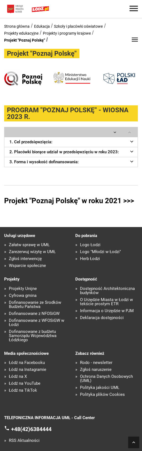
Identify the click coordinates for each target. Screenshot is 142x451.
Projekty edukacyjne (21, 33)
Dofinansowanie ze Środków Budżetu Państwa (35, 304)
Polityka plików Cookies (102, 395)
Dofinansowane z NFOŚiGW (34, 314)
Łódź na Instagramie (27, 370)
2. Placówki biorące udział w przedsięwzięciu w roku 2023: (72, 151)
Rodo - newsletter (96, 363)
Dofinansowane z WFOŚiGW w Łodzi (36, 322)
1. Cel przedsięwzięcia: (72, 141)
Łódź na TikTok (23, 390)
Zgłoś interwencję (25, 259)
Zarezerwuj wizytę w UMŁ (32, 252)
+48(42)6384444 (31, 429)
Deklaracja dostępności (102, 318)
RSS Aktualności (24, 441)
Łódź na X (18, 376)
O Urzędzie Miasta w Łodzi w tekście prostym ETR (106, 302)
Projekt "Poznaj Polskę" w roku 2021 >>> (69, 201)
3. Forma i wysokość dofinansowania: (72, 161)
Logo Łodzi (90, 245)
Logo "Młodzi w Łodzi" (100, 252)
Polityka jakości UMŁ (99, 388)
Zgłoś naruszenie (96, 370)
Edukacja (42, 26)
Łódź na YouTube (24, 383)
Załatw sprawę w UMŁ (29, 245)
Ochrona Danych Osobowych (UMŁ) (106, 378)
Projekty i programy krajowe (67, 33)
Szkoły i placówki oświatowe (78, 26)
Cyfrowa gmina (23, 296)
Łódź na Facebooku (27, 363)
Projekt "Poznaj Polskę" (24, 40)
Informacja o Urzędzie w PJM (107, 311)
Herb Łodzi (90, 259)
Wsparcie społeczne (27, 266)
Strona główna (17, 26)
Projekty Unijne (23, 289)
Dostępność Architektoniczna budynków (107, 291)
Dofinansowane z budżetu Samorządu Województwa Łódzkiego (32, 336)
